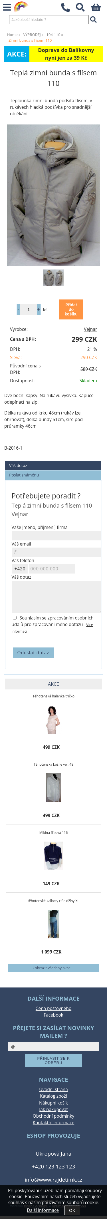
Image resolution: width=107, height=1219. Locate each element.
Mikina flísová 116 (53, 832)
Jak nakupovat (53, 1110)
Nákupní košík (53, 1103)
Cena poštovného (53, 1008)
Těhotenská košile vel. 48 (53, 764)
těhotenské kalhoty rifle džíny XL (53, 900)
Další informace (42, 1210)
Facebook (53, 1015)
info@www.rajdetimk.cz (53, 1179)
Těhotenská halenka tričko (53, 696)
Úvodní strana (53, 1090)
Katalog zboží (53, 1096)
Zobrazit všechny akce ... (53, 967)
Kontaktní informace (53, 1123)
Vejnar (90, 329)
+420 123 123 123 (53, 1166)
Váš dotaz (18, 465)
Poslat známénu (24, 475)
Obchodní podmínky (53, 1116)
